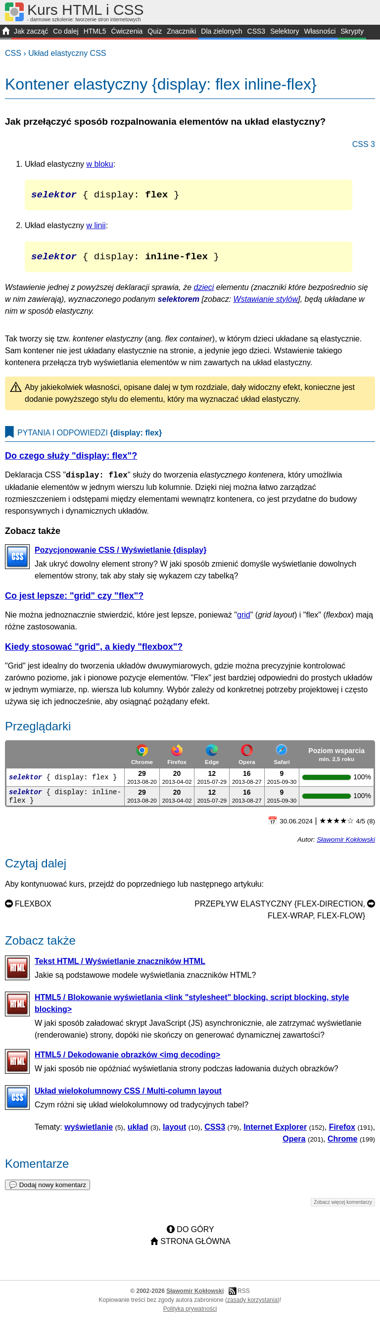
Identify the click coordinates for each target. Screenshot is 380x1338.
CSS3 (256, 31)
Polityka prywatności (190, 1313)
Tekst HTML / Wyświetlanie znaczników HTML (120, 966)
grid (243, 620)
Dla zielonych (221, 31)
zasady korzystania (252, 1304)
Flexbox (33, 909)
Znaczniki (181, 31)
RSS (244, 1295)
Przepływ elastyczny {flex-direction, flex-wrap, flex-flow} (279, 915)
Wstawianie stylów (266, 304)
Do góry (195, 1234)
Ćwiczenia (127, 31)
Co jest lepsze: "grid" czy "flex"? (74, 601)
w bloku (100, 164)
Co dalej (65, 31)
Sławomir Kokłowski (346, 844)
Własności (319, 31)
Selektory (284, 31)
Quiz (154, 31)
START (5, 32)
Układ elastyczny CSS (67, 53)
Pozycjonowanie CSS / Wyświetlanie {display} (120, 555)
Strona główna (195, 1246)
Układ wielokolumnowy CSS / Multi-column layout (128, 1096)
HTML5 (95, 31)
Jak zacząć (31, 31)
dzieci (204, 292)
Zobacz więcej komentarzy (343, 1207)
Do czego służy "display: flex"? (71, 461)
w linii (96, 228)
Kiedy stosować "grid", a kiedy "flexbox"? (94, 652)
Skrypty (352, 31)
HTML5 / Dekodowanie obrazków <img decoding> (127, 1059)
